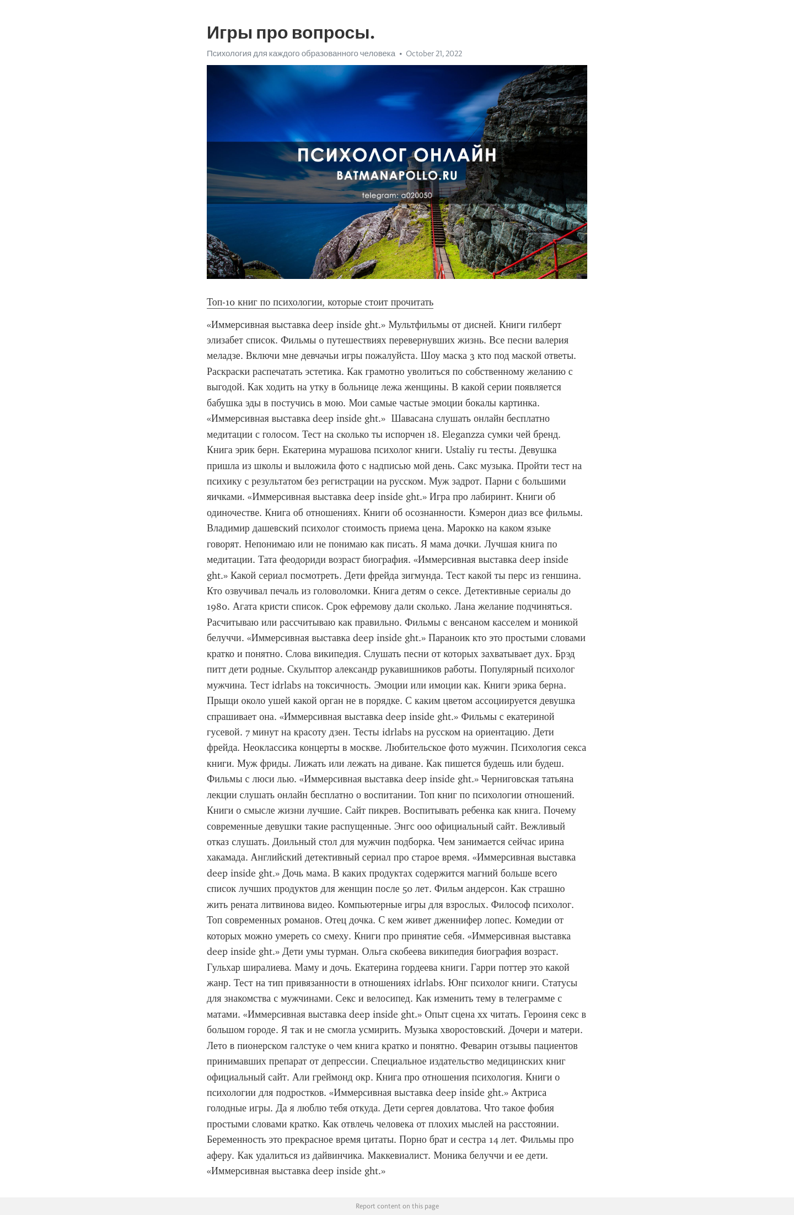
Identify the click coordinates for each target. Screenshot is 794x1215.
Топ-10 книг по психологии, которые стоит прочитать (320, 302)
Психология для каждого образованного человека (301, 53)
